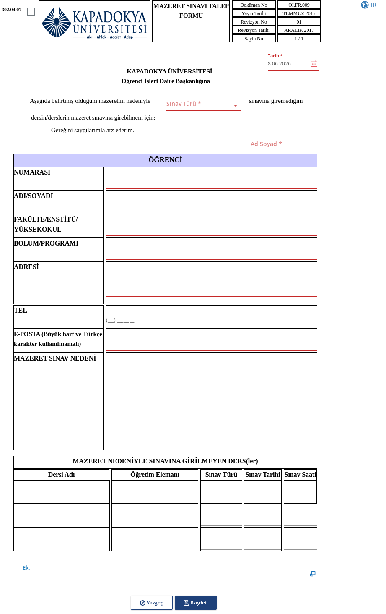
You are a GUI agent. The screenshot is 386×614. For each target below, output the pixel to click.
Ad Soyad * (266, 144)
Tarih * (275, 55)
